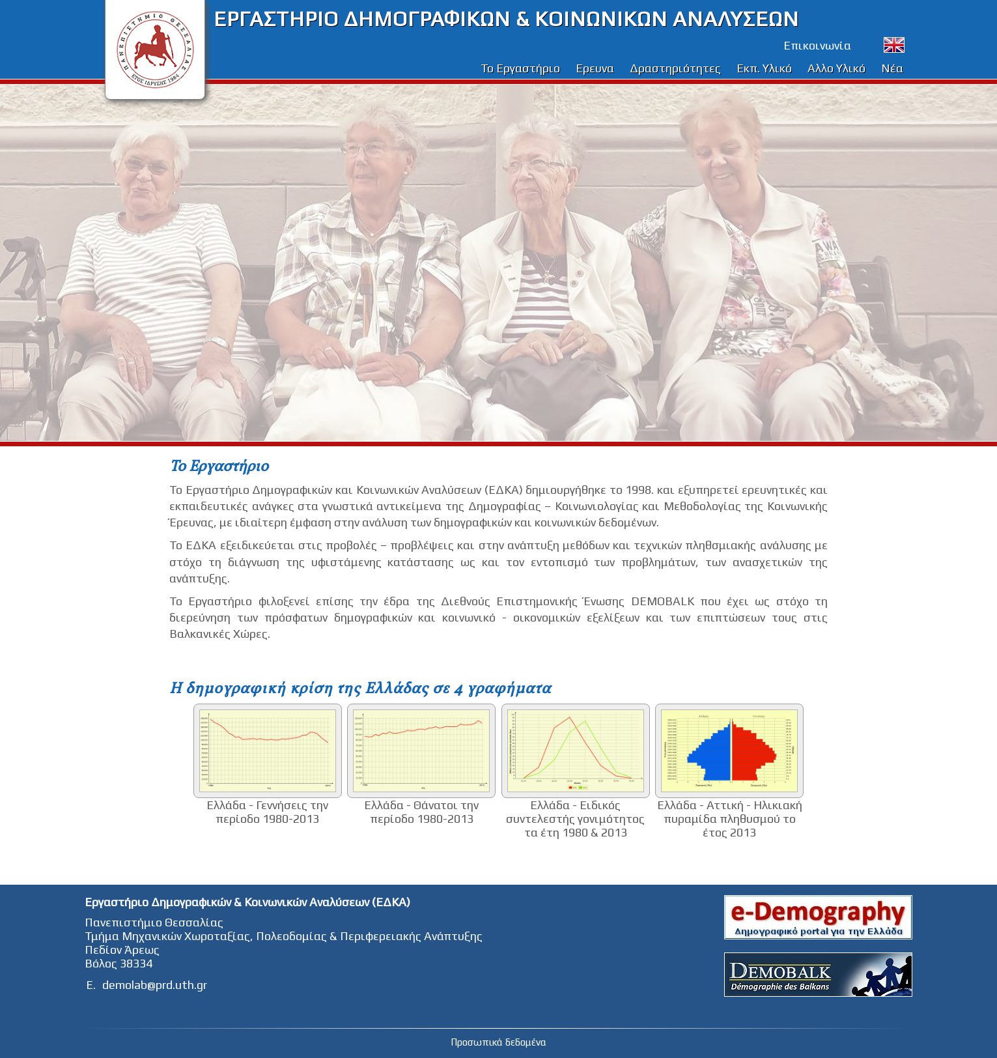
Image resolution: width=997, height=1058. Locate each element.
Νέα (892, 68)
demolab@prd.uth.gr (154, 985)
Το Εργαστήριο (520, 68)
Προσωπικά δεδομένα (498, 1042)
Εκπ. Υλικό (764, 68)
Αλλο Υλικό (836, 68)
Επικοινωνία (817, 45)
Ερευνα (595, 68)
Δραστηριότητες (675, 68)
